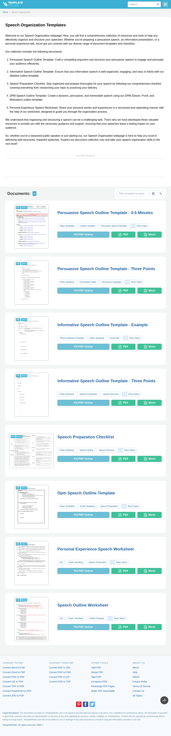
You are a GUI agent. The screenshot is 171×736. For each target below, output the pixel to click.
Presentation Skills (88, 282)
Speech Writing (86, 450)
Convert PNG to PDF (14, 677)
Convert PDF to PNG (60, 672)
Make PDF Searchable (103, 691)
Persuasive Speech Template (114, 226)
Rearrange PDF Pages (103, 686)
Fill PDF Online (83, 234)
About (136, 667)
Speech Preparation (88, 394)
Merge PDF (97, 672)
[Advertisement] (85, 167)
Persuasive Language (111, 282)
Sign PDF (96, 677)
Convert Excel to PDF (14, 672)
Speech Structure (111, 394)
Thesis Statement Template (72, 338)
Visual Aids (114, 338)
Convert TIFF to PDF (13, 686)
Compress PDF (99, 681)
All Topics (137, 695)
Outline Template (87, 226)
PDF (123, 234)
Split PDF (96, 667)
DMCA (136, 677)
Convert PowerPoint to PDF (17, 691)
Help (135, 672)
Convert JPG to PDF (13, 695)
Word (149, 234)
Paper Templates (67, 226)
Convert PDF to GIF (59, 677)
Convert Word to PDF (14, 667)
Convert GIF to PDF (13, 681)
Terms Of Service (141, 686)
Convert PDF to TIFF (60, 681)
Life (61, 562)
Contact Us (138, 691)
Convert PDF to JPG (59, 667)
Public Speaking (67, 282)
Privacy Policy (140, 681)
